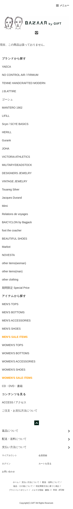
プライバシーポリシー (18, 490)
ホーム (16, 482)
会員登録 (43, 455)
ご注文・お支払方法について (19, 410)
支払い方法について (30, 482)
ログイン (6, 463)
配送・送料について (51, 482)
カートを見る (45, 463)
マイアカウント (9, 455)
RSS (55, 490)
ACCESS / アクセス (14, 402)
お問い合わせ (8, 471)
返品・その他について (23, 486)
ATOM (61, 490)
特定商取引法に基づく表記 (47, 486)
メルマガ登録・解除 (40, 490)
